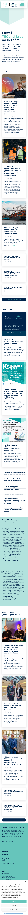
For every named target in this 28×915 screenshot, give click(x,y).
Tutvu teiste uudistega (14, 299)
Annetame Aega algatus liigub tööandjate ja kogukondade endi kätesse (14, 509)
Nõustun (14, 901)
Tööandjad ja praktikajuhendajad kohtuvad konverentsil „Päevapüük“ (15, 473)
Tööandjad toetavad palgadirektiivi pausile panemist (12, 258)
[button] (26, 882)
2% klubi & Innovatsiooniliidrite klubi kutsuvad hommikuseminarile (12, 273)
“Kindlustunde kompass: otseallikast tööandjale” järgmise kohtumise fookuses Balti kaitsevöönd (15, 501)
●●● (22, 5)
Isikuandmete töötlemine (17, 913)
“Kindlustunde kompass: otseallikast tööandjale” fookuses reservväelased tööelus (15, 488)
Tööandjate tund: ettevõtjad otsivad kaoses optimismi (13, 792)
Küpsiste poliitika (8, 913)
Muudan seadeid (14, 909)
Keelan (14, 905)
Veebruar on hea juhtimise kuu (13, 494)
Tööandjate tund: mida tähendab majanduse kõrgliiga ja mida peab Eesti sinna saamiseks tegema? (13, 649)
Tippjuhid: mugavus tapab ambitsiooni (13, 288)
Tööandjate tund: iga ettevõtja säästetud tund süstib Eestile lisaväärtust (13, 807)
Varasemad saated (14, 820)
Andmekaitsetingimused (8, 841)
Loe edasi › (13, 245)
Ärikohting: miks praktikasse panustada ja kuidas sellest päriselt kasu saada (13, 480)
